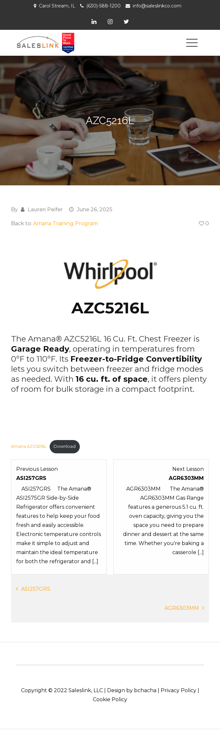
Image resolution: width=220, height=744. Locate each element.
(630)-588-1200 (103, 6)
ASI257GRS (35, 589)
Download (65, 446)
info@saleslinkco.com (157, 6)
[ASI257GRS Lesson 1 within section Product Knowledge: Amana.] (58, 515)
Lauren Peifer (45, 209)
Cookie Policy (110, 699)
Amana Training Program (65, 223)
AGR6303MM (182, 608)
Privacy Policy (178, 690)
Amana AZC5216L (28, 446)
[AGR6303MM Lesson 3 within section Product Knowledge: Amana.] (161, 515)
